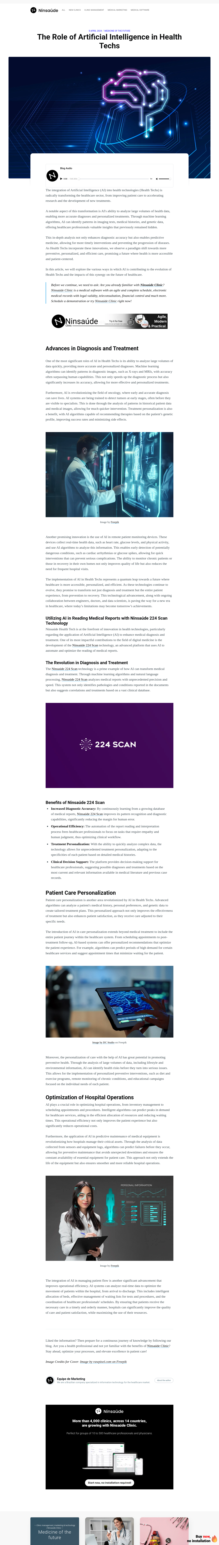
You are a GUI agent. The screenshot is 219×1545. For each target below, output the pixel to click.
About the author (164, 1380)
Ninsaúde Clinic (158, 1346)
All (63, 10)
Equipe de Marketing (71, 1379)
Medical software (140, 10)
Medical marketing (117, 10)
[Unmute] (157, 179)
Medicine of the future (117, 31)
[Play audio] (61, 179)
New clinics (75, 10)
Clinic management (94, 10)
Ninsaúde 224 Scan (85, 645)
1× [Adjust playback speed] (151, 179)
